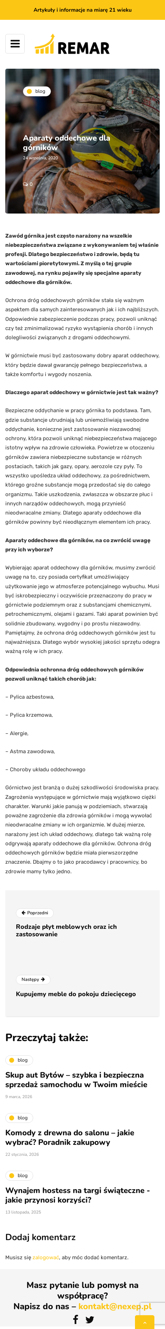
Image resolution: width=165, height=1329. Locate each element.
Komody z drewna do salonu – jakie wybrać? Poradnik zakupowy (69, 1140)
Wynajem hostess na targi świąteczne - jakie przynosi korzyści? (77, 1197)
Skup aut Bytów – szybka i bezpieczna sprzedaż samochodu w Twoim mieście (76, 1082)
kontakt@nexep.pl (115, 1306)
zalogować (46, 1257)
